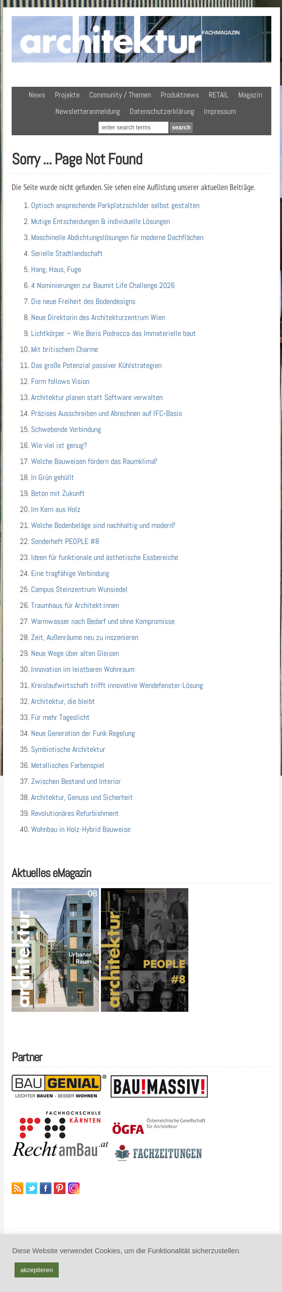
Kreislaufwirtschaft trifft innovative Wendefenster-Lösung (117, 685)
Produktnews (180, 95)
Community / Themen (120, 95)
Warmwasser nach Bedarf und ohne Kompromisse (103, 621)
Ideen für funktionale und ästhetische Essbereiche (104, 557)
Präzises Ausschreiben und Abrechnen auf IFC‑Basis (106, 413)
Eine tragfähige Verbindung (70, 573)
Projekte (67, 95)
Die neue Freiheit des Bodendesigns (83, 301)
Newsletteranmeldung (87, 111)
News (37, 95)
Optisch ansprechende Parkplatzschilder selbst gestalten (115, 205)
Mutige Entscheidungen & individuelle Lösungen (100, 221)
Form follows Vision (60, 381)
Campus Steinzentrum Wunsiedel (79, 589)
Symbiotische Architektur (68, 749)
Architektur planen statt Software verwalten (97, 397)
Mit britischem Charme (64, 349)
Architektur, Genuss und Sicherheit (82, 797)
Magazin (250, 95)
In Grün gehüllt (52, 477)
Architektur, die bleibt (63, 701)
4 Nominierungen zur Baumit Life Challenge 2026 (103, 285)
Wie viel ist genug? (59, 445)
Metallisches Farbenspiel (67, 765)
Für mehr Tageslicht (60, 717)
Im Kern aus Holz (56, 509)
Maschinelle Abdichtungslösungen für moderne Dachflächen (117, 237)
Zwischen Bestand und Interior (76, 781)
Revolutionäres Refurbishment (75, 813)
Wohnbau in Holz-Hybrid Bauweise (81, 829)
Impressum (220, 111)
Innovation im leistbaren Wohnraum (82, 669)
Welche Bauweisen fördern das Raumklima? (94, 461)
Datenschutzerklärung (162, 111)
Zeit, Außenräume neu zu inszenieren (84, 637)
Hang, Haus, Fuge (56, 269)
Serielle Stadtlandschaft (67, 253)
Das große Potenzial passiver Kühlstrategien (96, 365)
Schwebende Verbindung (66, 429)
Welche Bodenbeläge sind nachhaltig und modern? (103, 525)
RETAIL (219, 95)
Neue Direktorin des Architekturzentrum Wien (98, 317)
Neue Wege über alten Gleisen (75, 653)
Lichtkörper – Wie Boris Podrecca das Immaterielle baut (113, 333)
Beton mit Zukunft (58, 493)
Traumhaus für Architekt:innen (75, 605)
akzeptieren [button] (36, 1270)
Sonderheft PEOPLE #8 (65, 541)
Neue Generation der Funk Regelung (83, 733)
